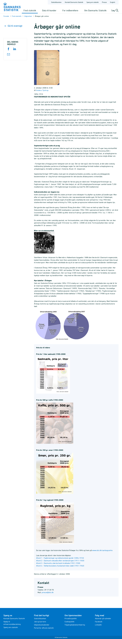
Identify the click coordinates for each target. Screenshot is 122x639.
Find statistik (30, 10)
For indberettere (70, 10)
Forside (6, 16)
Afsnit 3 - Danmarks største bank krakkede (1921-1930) (58, 563)
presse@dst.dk (48, 592)
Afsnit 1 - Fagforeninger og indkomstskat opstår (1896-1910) (60, 558)
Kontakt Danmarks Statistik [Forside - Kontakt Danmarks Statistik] (74, 2)
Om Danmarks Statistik (95, 10)
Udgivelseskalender (41, 625)
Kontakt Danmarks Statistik (14, 618)
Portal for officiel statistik (44, 628)
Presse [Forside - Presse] (104, 2)
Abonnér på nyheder (103, 618)
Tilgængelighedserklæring (75, 625)
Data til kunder (49, 10)
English (112, 2)
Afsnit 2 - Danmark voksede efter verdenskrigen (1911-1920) (60, 561)
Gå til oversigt (13, 25)
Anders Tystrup (42, 90)
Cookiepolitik (69, 622)
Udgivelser (28, 16)
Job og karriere (40, 622)
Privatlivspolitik (71, 618)
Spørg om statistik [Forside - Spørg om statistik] (93, 2)
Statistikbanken (56, 2)
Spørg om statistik (10, 627)
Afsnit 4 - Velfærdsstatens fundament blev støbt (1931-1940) (60, 566)
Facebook (98, 622)
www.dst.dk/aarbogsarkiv (102, 550)
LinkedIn (98, 625)
